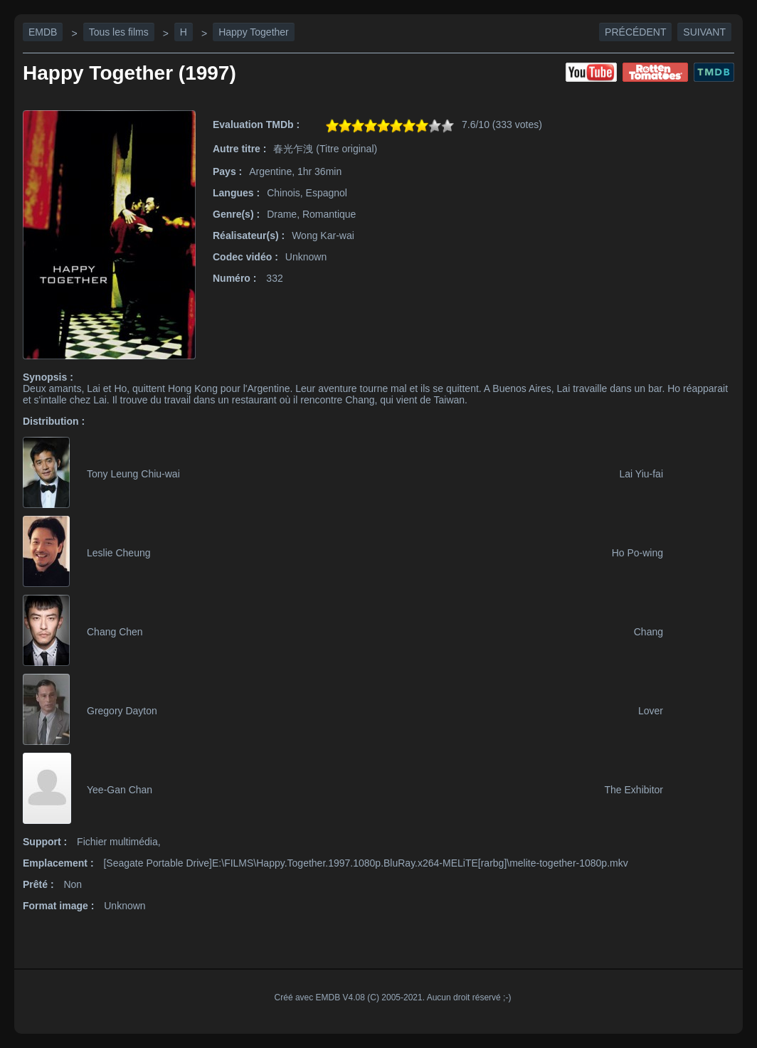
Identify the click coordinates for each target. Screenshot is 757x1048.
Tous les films (119, 32)
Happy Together (253, 32)
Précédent (635, 32)
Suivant (704, 32)
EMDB (42, 32)
